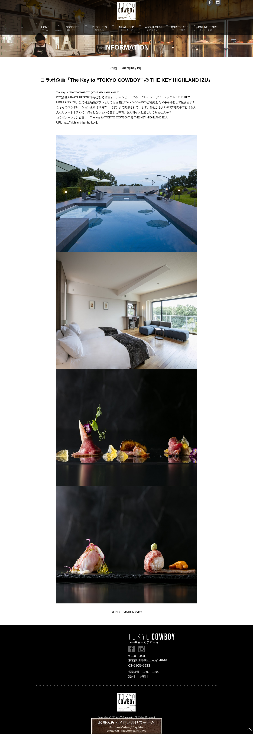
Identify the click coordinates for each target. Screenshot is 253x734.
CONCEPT (72, 31)
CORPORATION (180, 31)
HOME (45, 31)
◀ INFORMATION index (126, 612)
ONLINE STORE (207, 31)
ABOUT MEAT (153, 31)
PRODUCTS (99, 31)
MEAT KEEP (126, 31)
